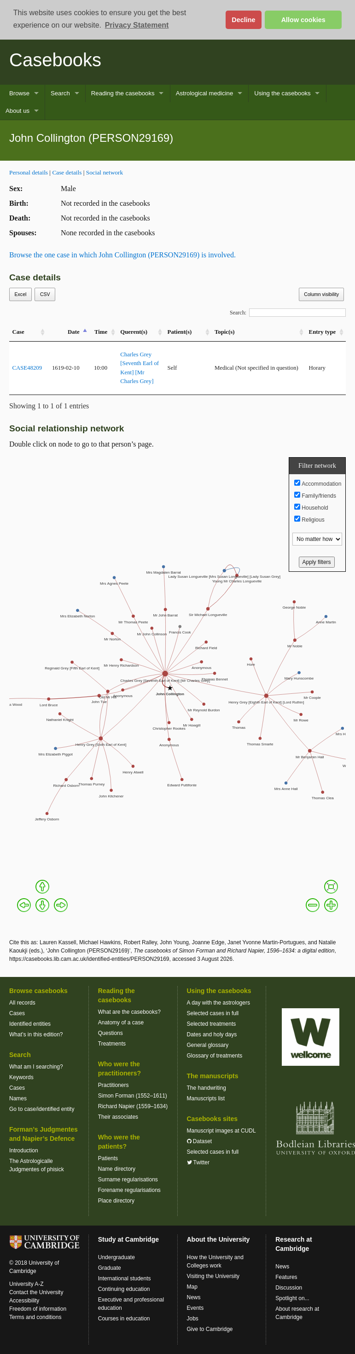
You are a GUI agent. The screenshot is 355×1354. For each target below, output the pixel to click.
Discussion (288, 1287)
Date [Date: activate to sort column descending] (74, 332)
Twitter (198, 1162)
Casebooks (55, 60)
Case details (66, 172)
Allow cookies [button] (303, 19)
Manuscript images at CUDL (221, 1130)
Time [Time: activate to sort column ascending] (100, 332)
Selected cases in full (213, 1013)
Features (286, 1277)
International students (124, 1278)
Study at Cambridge (128, 1239)
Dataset (199, 1141)
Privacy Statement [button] (137, 25)
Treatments (112, 1043)
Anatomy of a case (121, 1022)
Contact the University (36, 1292)
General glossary (208, 1045)
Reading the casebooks (123, 93)
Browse (19, 93)
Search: (288, 312)
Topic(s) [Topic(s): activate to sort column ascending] (225, 332)
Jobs (192, 1318)
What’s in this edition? (36, 1034)
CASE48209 (27, 368)
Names (18, 1098)
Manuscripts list (206, 1098)
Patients (108, 1158)
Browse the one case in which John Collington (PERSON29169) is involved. (122, 255)
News (194, 1297)
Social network (104, 172)
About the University (218, 1239)
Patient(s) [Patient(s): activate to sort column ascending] (180, 332)
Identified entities (30, 1024)
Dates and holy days (212, 1034)
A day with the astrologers (218, 1003)
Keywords (21, 1077)
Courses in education (124, 1318)
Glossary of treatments (215, 1055)
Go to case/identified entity (41, 1109)
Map (192, 1287)
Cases (17, 1013)
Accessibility (24, 1300)
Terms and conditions (35, 1317)
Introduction (23, 1150)
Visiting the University (213, 1276)
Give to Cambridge (210, 1329)
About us (17, 110)
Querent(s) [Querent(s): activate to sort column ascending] (133, 332)
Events (195, 1308)
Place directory (116, 1200)
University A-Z (26, 1284)
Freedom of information (37, 1309)
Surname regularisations (128, 1179)
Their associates (118, 1117)
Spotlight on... (292, 1298)
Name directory (116, 1169)
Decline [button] (243, 19)
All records (22, 1003)
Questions (110, 1033)
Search (60, 93)
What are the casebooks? (129, 1012)
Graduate (109, 1268)
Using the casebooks (282, 93)
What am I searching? (36, 1066)
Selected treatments (211, 1024)
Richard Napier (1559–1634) (133, 1106)
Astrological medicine (204, 93)
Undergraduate (116, 1257)
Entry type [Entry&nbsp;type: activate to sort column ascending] (322, 332)
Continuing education (124, 1289)
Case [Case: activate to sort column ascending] (18, 332)
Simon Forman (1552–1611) (132, 1095)
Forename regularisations (129, 1190)
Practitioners (113, 1085)
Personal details (28, 172)
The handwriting (206, 1088)
